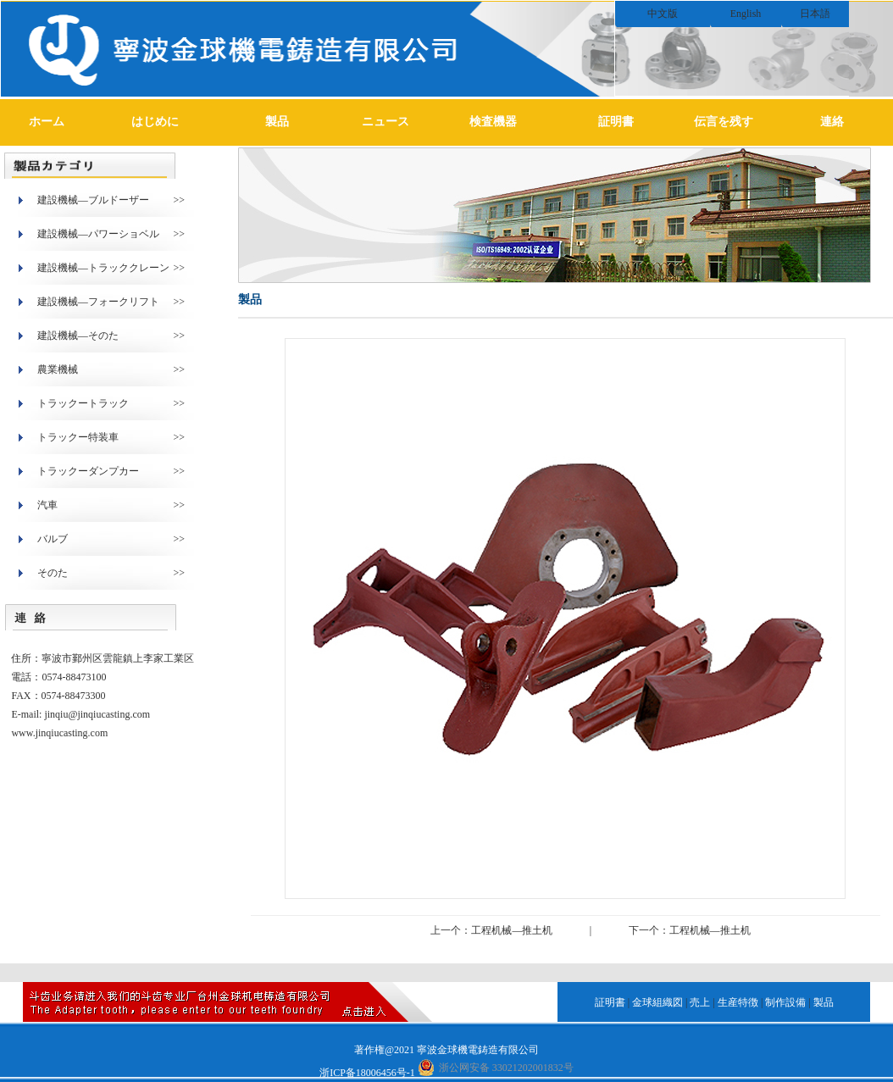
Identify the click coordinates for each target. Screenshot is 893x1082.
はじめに (155, 121)
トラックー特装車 (78, 437)
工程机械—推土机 (511, 930)
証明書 (616, 121)
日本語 (815, 13)
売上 (700, 1002)
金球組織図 (657, 1002)
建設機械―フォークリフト (98, 302)
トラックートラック (83, 403)
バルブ (52, 539)
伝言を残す (723, 121)
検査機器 (493, 121)
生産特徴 (738, 1002)
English (746, 13)
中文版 (662, 13)
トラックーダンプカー (88, 471)
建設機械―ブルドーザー (93, 200)
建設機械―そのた (78, 335)
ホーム (46, 121)
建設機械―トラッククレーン (103, 268)
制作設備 (785, 1002)
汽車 (47, 505)
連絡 (832, 121)
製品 (277, 121)
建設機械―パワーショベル (98, 234)
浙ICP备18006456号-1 (367, 1073)
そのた (52, 573)
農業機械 (57, 369)
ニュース (385, 121)
